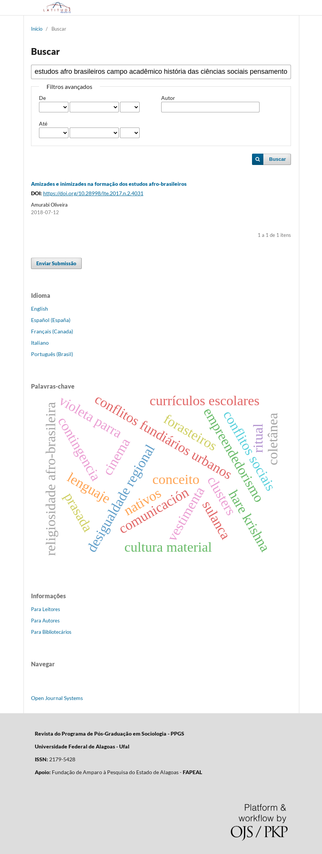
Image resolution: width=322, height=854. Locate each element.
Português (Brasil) (52, 354)
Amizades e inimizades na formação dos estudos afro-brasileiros (109, 183)
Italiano (40, 342)
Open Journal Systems (57, 698)
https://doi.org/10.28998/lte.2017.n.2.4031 (93, 193)
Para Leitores (45, 609)
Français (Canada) (52, 331)
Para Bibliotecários (51, 632)
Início (36, 29)
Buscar (277, 159)
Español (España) (50, 320)
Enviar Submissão (56, 263)
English (39, 308)
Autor (168, 98)
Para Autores (45, 621)
